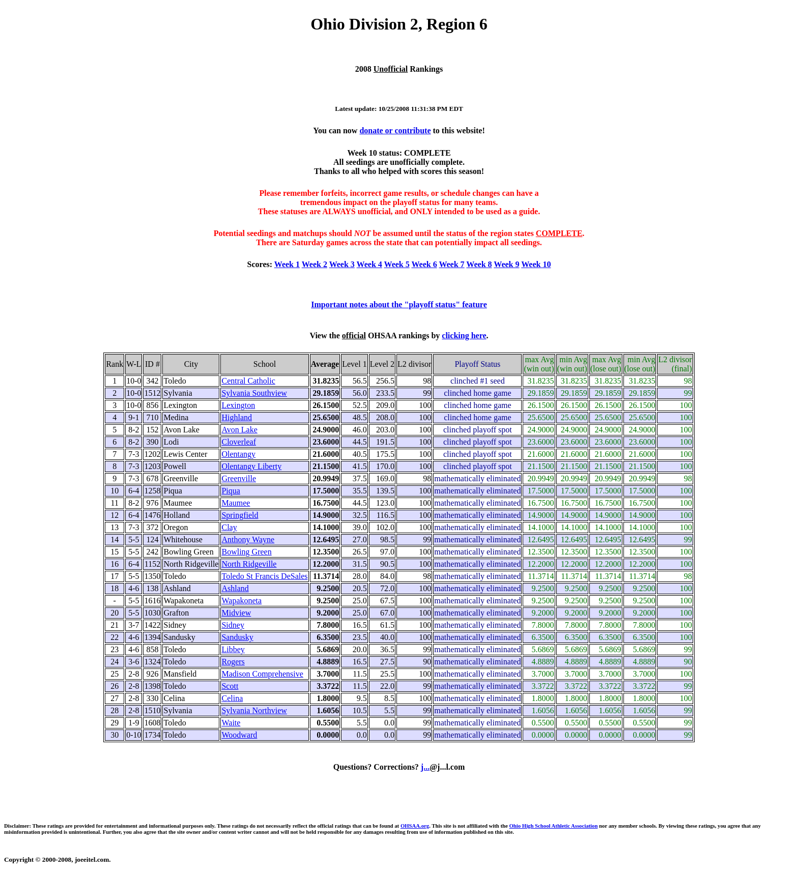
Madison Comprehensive (262, 673)
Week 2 (314, 264)
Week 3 (342, 264)
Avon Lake (239, 429)
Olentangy (238, 454)
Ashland (234, 588)
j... (425, 767)
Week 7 (451, 264)
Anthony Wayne (247, 539)
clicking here (464, 335)
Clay (229, 527)
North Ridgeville (248, 564)
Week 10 (536, 264)
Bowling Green (246, 551)
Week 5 (397, 264)
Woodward (239, 735)
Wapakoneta (241, 600)
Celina (232, 698)
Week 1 (287, 264)
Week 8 (479, 264)
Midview (236, 612)
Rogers (232, 661)
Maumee (235, 503)
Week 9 (506, 264)
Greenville (238, 478)
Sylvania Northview (254, 710)
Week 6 (424, 264)
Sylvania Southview (254, 393)
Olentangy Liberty (251, 466)
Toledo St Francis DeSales (264, 576)
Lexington (238, 405)
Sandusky (237, 637)
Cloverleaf (238, 442)
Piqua (230, 490)
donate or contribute (395, 130)
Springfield (239, 515)
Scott (229, 686)
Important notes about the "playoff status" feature (399, 304)
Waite (230, 722)
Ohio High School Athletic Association (553, 826)
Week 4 (369, 264)
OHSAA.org (415, 826)
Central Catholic (248, 380)
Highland (236, 417)
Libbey (232, 649)
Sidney (232, 625)
